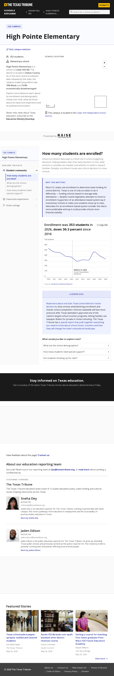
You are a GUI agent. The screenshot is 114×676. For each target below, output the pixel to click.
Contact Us (63, 667)
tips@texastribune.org (63, 469)
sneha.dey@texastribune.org (33, 505)
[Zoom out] (104, 67)
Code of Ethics (53, 671)
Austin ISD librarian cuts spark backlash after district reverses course (57, 637)
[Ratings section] (20, 205)
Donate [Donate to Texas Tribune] (104, 5)
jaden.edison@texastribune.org (34, 537)
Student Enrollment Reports (61, 284)
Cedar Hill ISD (34, 12)
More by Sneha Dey (29, 518)
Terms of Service (99, 667)
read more (83, 469)
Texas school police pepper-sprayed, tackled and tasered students (21, 637)
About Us (49, 667)
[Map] (76, 84)
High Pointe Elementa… (52, 12)
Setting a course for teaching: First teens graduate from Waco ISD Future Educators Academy (91, 639)
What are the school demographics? (16, 185)
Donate (85, 671)
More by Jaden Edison (30, 550)
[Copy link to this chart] (102, 225)
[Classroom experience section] (20, 199)
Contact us (43, 455)
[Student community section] (20, 170)
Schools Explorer (10, 12)
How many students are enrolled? (19, 177)
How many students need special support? (19, 192)
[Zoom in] (104, 63)
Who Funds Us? (79, 667)
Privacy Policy (71, 671)
